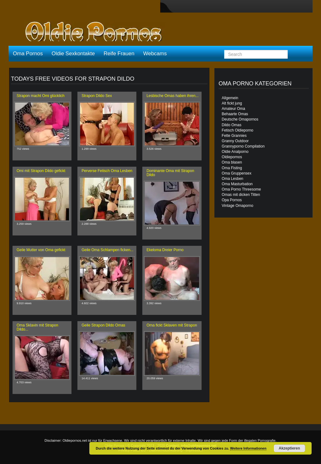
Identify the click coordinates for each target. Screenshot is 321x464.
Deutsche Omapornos (240, 119)
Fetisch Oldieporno (237, 130)
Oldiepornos (232, 157)
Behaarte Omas (235, 114)
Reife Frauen (118, 54)
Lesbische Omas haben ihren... (172, 96)
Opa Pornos (232, 200)
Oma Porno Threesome (241, 189)
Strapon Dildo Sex (97, 96)
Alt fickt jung (232, 103)
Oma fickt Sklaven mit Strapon (171, 325)
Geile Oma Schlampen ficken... (107, 250)
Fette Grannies (234, 135)
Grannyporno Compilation (243, 146)
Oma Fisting (232, 168)
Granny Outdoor (235, 141)
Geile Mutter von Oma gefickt (41, 250)
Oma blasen (232, 162)
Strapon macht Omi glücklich (41, 96)
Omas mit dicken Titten (241, 194)
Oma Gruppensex (236, 173)
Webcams (155, 54)
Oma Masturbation (237, 184)
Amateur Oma (233, 108)
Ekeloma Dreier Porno (164, 250)
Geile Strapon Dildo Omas (103, 325)
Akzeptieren (289, 448)
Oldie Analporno (235, 151)
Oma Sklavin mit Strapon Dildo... (37, 327)
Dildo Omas (231, 125)
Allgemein (230, 98)
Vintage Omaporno (237, 205)
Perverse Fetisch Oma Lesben (107, 171)
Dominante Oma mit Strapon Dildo (170, 173)
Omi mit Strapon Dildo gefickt (41, 171)
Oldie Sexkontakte (73, 54)
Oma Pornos (28, 54)
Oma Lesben (232, 178)
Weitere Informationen (248, 448)
